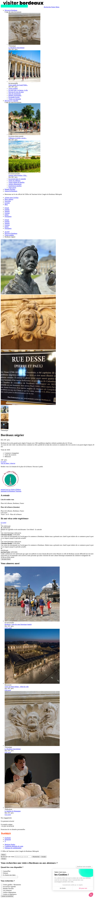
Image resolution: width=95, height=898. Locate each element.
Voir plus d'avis (6, 559)
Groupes (7, 203)
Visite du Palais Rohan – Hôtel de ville (17, 686)
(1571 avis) (8, 628)
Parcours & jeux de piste (16, 92)
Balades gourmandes (14, 95)
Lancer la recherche (7, 896)
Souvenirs (8, 201)
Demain (5, 873)
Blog (6, 204)
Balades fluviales (8, 888)
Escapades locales (14, 97)
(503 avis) (8, 690)
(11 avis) (3, 461)
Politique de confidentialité (13, 848)
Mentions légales (10, 844)
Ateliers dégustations (15, 184)
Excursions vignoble (9, 886)
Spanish (7, 211)
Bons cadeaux (9, 199)
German (7, 213)
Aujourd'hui (6, 871)
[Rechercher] (47, 7)
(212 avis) (8, 814)
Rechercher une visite (7, 856)
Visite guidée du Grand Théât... (18, 85)
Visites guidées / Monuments (12, 884)
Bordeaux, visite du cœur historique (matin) (18, 624)
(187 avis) (8, 752)
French (7, 208)
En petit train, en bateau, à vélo (18, 90)
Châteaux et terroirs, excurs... (17, 138)
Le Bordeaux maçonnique (16, 47)
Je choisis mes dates (9, 875)
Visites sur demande (14, 99)
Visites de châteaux (14, 180)
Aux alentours (7, 890)
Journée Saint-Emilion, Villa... (17, 175)
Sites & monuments (14, 94)
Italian (7, 215)
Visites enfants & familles (16, 182)
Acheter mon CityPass (11, 197)
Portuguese (8, 216)
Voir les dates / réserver (8, 463)
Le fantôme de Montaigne (13, 811)
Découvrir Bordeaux (11, 233)
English (7, 209)
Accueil (7, 231)
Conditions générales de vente (14, 846)
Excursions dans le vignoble (17, 179)
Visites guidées (13, 88)
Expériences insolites (15, 186)
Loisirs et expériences (10, 894)
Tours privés (12, 187)
